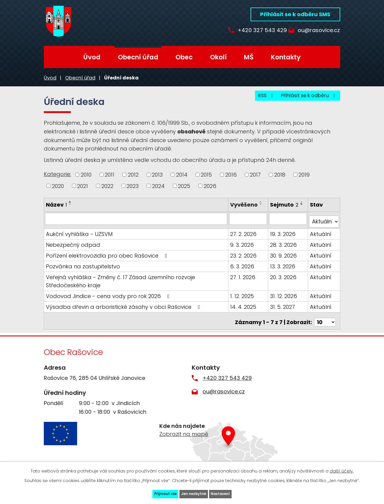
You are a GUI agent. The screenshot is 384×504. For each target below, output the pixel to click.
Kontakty (286, 57)
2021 (82, 185)
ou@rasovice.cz (319, 30)
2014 (182, 174)
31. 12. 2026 (284, 297)
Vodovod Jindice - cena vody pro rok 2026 (109, 297)
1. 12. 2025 (243, 297)
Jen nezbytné (194, 492)
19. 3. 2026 (283, 235)
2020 (58, 185)
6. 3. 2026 (243, 267)
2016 (231, 174)
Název (56, 204)
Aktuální (321, 235)
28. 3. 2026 (284, 245)
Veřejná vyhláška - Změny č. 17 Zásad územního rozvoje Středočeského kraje (120, 282)
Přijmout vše (148, 492)
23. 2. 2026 (244, 256)
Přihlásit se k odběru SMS (295, 14)
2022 (107, 185)
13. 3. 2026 (283, 267)
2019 (304, 174)
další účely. (342, 467)
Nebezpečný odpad (73, 245)
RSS (253, 99)
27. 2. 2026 (244, 235)
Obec (184, 57)
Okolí (218, 57)
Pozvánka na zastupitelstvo (83, 267)
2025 (184, 185)
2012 (133, 174)
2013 (157, 174)
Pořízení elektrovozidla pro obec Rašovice (108, 256)
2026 (210, 185)
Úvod (91, 57)
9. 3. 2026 (243, 245)
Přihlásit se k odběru (304, 99)
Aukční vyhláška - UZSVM (79, 235)
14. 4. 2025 (244, 308)
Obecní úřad (138, 57)
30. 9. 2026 (284, 256)
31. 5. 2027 (283, 308)
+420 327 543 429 (251, 30)
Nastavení (238, 492)
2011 (109, 174)
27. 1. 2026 (243, 278)
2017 (255, 174)
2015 (206, 174)
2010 (86, 174)
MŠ (249, 57)
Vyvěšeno (245, 204)
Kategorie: (57, 174)
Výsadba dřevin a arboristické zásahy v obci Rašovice (124, 308)
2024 (158, 185)
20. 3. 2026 (284, 278)
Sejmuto (285, 204)
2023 (133, 185)
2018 (279, 174)
